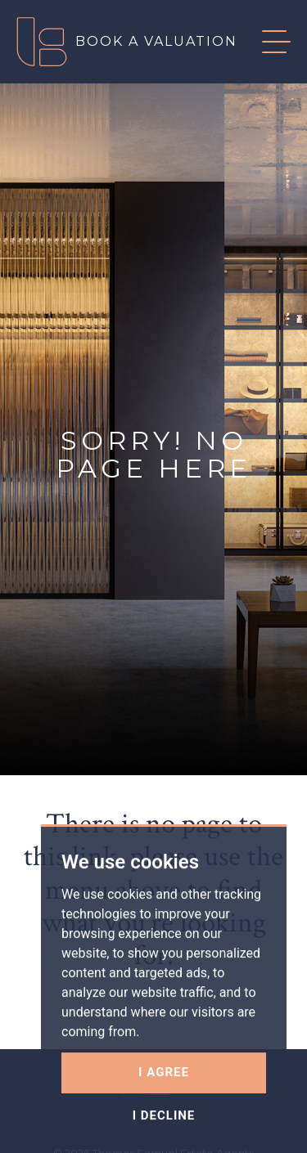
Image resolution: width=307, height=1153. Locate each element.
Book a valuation (156, 41)
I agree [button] (163, 1106)
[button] (264, 41)
